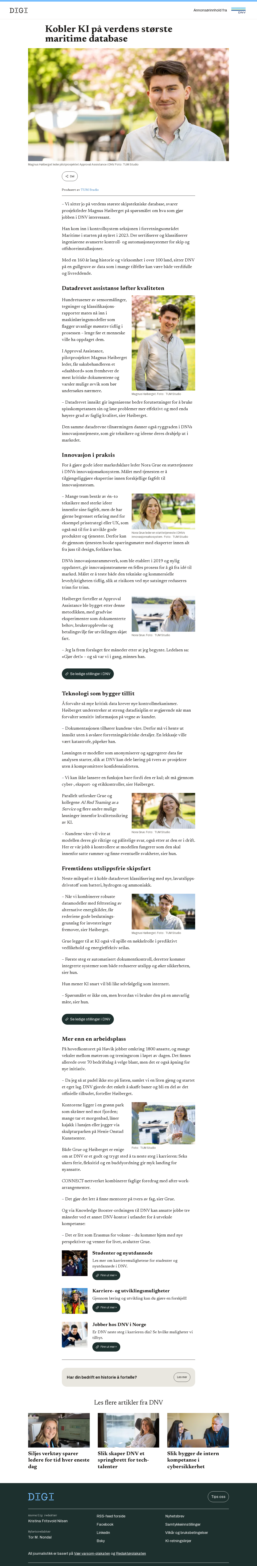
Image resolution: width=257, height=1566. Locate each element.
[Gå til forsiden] (19, 10)
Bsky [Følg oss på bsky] (101, 1541)
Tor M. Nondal (40, 1537)
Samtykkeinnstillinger (183, 1524)
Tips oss (218, 1497)
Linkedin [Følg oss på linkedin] (103, 1533)
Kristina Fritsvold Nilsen (48, 1521)
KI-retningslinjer (178, 1541)
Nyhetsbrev (174, 1516)
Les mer (182, 1377)
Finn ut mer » (106, 1275)
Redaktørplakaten (131, 1554)
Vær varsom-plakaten (92, 1554)
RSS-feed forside (111, 1516)
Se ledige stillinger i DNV (87, 674)
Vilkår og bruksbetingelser (186, 1533)
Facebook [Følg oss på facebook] (105, 1524)
